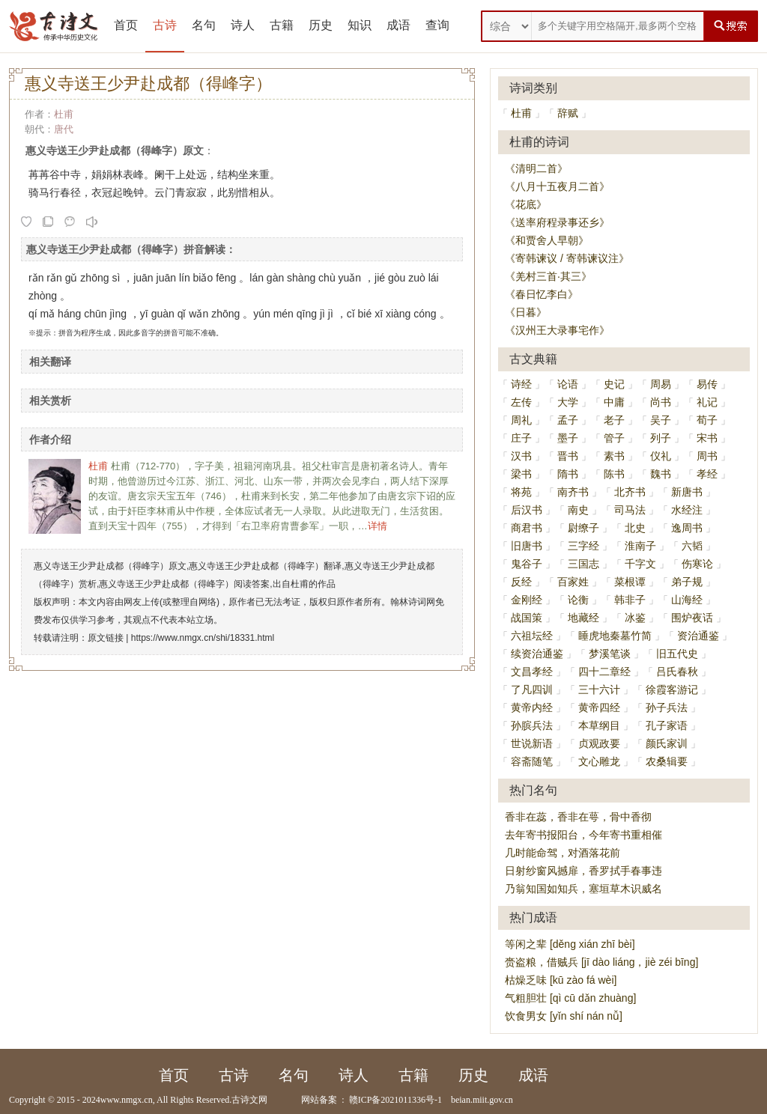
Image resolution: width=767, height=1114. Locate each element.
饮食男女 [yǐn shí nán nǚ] (563, 1016)
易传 (707, 384)
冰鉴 (635, 618)
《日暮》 (526, 312)
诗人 (243, 25)
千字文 (640, 564)
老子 (614, 420)
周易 (660, 384)
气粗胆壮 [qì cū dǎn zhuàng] (570, 998)
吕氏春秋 (677, 672)
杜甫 (63, 114)
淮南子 (640, 546)
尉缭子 (583, 528)
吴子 (660, 420)
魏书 (660, 474)
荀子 (707, 420)
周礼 (521, 420)
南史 (578, 510)
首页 (126, 25)
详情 (377, 526)
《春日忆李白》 (541, 294)
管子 (614, 438)
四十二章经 (604, 672)
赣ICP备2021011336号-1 (395, 1100)
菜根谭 (630, 582)
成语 (398, 25)
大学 (567, 402)
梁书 (521, 474)
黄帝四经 (599, 707)
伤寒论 (697, 564)
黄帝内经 (532, 707)
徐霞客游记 (672, 690)
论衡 (578, 600)
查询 (437, 25)
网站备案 (319, 1100)
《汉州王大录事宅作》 (557, 330)
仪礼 (660, 456)
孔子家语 (667, 725)
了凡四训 (532, 690)
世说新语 (532, 743)
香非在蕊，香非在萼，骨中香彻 (578, 817)
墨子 (567, 438)
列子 (660, 438)
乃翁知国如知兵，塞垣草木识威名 (583, 889)
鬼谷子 (526, 564)
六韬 (692, 546)
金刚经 (526, 600)
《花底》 (526, 204)
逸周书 (687, 528)
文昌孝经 (532, 672)
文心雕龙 (599, 761)
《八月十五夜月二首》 (557, 186)
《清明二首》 (536, 168)
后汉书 (526, 510)
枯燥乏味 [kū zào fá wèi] (560, 980)
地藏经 (583, 618)
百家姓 (573, 582)
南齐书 (573, 492)
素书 (614, 456)
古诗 (165, 25)
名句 (204, 25)
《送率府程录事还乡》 (557, 222)
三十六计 (599, 690)
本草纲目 (599, 725)
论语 (567, 384)
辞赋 (567, 113)
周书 (707, 456)
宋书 (707, 438)
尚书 (660, 402)
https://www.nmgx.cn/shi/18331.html (202, 638)
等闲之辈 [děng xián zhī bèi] (570, 944)
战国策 (526, 618)
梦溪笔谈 (610, 654)
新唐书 (687, 492)
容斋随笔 (532, 761)
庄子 (521, 438)
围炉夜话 (692, 618)
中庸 (614, 402)
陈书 (614, 474)
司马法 (630, 510)
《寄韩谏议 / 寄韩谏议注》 (567, 258)
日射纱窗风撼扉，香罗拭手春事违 (583, 871)
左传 (521, 402)
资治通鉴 (698, 636)
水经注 (687, 510)
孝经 (707, 474)
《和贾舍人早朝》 (547, 240)
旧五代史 (677, 654)
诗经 (521, 384)
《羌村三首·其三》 (548, 276)
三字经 (583, 546)
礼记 (707, 402)
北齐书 (630, 492)
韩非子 (630, 600)
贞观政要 (599, 743)
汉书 (521, 456)
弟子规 (687, 582)
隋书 (567, 474)
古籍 (282, 25)
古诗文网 (249, 1100)
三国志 (583, 564)
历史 (321, 25)
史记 (614, 384)
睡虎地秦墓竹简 (615, 636)
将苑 (521, 492)
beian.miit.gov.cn (482, 1100)
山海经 (687, 600)
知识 (360, 25)
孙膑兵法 (532, 725)
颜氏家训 (667, 743)
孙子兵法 (667, 707)
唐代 (63, 129)
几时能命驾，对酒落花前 (562, 853)
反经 (521, 582)
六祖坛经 (532, 636)
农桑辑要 (667, 761)
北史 (635, 528)
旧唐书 (526, 546)
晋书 (567, 456)
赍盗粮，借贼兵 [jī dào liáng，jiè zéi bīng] (601, 962)
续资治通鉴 (537, 654)
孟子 (567, 420)
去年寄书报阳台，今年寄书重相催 (583, 835)
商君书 (526, 528)
